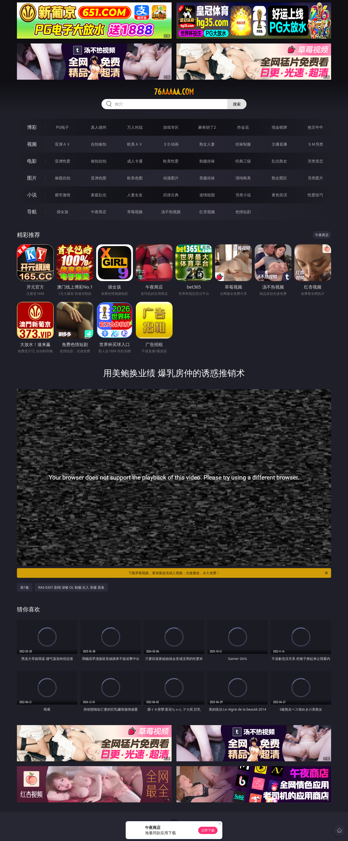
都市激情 (62, 195)
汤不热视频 (171, 211)
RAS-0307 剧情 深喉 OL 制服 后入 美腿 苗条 (71, 587)
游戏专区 (171, 127)
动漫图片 (171, 178)
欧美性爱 (171, 161)
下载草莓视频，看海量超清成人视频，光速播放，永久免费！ (228, 573)
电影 (32, 161)
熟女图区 (279, 178)
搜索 (237, 104)
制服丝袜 (207, 161)
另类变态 (315, 161)
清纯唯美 (243, 178)
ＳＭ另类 (315, 144)
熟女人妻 (207, 144)
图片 (32, 178)
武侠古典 (171, 195)
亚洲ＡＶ (62, 144)
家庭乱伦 (98, 195)
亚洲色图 (98, 178)
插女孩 (62, 211)
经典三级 (243, 161)
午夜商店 (98, 211)
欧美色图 (135, 178)
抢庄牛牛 (315, 127)
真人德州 (98, 127)
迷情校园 (207, 195)
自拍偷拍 (98, 144)
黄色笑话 (279, 195)
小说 (32, 194)
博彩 (32, 127)
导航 (32, 211)
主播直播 (279, 144)
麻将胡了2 (207, 127)
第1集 (24, 587)
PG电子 (62, 127)
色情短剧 (243, 211)
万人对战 (135, 127)
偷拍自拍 (98, 161)
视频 (32, 144)
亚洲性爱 (62, 161)
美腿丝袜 (207, 178)
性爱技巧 (315, 195)
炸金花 (243, 127)
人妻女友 (135, 195)
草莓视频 (135, 211)
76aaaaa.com (174, 92)
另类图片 (315, 178)
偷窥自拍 (62, 178)
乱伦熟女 (279, 161)
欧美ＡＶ (135, 144)
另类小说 (243, 195)
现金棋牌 (279, 127)
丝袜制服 (243, 144)
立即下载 (208, 830)
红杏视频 (207, 211)
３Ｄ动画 (171, 144)
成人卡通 (135, 161)
